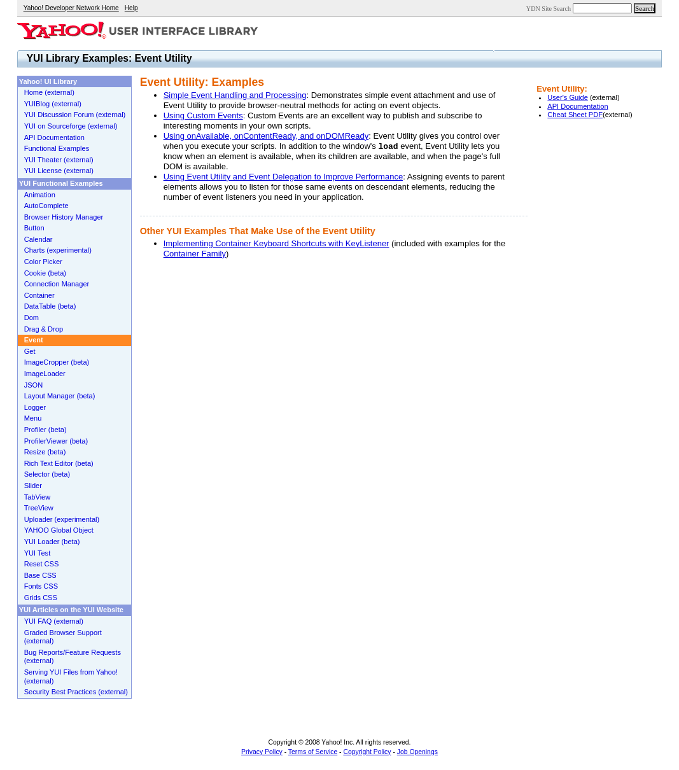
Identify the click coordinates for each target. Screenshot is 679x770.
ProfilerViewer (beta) (56, 441)
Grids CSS (40, 597)
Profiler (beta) (45, 429)
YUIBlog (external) (52, 104)
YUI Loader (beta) (52, 541)
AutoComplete (46, 205)
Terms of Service (312, 751)
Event (33, 340)
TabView (37, 497)
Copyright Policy (367, 751)
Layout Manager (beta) (59, 396)
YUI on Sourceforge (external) (71, 126)
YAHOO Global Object (59, 530)
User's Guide (567, 97)
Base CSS (40, 575)
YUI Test (37, 553)
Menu (33, 418)
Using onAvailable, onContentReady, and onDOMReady (266, 136)
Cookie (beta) (45, 273)
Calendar (38, 239)
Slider (33, 485)
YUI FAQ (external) (53, 621)
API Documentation (577, 106)
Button (34, 228)
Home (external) (49, 92)
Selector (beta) (47, 474)
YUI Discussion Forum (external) (75, 114)
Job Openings (417, 751)
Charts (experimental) (58, 250)
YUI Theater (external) (59, 160)
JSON (33, 385)
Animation (39, 195)
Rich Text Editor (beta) (59, 463)
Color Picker (43, 261)
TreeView (38, 508)
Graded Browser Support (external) (63, 637)
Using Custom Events (203, 115)
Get (30, 351)
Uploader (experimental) (62, 519)
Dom (31, 317)
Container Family (195, 253)
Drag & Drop (43, 329)
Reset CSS (41, 564)
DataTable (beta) (50, 306)
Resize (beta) (45, 452)
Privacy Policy (262, 751)
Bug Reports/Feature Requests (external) (72, 656)
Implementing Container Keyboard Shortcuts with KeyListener (276, 243)
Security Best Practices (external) (76, 692)
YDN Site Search (548, 8)
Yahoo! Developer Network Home (71, 7)
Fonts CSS (41, 586)
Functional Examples (57, 148)
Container (39, 295)
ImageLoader (45, 373)
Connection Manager (57, 284)
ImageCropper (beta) (57, 362)
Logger (35, 407)
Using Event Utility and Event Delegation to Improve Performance (283, 176)
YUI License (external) (59, 170)
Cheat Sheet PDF (575, 114)
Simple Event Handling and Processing (235, 95)
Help (131, 7)
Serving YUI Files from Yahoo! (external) (71, 676)
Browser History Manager (64, 217)
